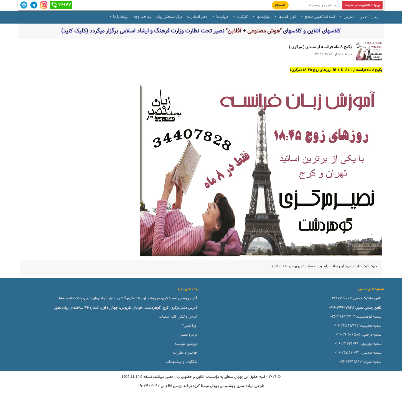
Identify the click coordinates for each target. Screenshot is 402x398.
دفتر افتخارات (197, 17)
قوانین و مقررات (185, 353)
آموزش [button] (348, 17)
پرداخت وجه (142, 17)
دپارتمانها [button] (262, 17)
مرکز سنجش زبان (169, 17)
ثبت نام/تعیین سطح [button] (319, 17)
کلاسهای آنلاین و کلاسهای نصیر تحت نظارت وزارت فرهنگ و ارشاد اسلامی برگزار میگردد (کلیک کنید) (201, 31)
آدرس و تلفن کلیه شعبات (178, 317)
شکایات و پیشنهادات (181, 362)
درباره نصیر (188, 335)
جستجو (280, 5)
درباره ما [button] (221, 17)
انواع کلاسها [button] (287, 17)
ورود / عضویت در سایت (362, 5)
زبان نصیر (369, 17)
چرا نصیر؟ (189, 326)
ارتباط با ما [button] (120, 17)
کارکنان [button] (242, 17)
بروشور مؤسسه (185, 344)
